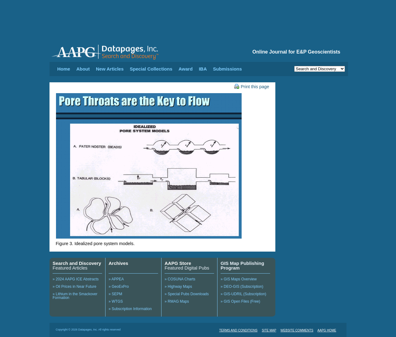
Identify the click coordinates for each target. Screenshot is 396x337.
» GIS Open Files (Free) (240, 301)
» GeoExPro (119, 286)
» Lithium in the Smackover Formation (75, 296)
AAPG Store (178, 263)
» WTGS (116, 301)
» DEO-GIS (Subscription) (242, 286)
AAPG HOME (326, 330)
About (83, 68)
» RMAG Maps (177, 301)
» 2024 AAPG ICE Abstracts (76, 279)
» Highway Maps (178, 286)
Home (63, 68)
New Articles (109, 68)
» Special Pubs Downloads (187, 294)
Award (186, 68)
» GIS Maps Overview (239, 279)
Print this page (251, 86)
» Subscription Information (130, 309)
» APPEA (116, 279)
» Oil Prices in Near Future (74, 286)
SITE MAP (269, 330)
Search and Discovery (77, 263)
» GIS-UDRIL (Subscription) (243, 294)
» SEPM (115, 294)
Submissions (227, 68)
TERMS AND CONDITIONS (238, 330)
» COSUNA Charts (180, 279)
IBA (203, 68)
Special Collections (151, 68)
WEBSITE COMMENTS (297, 330)
